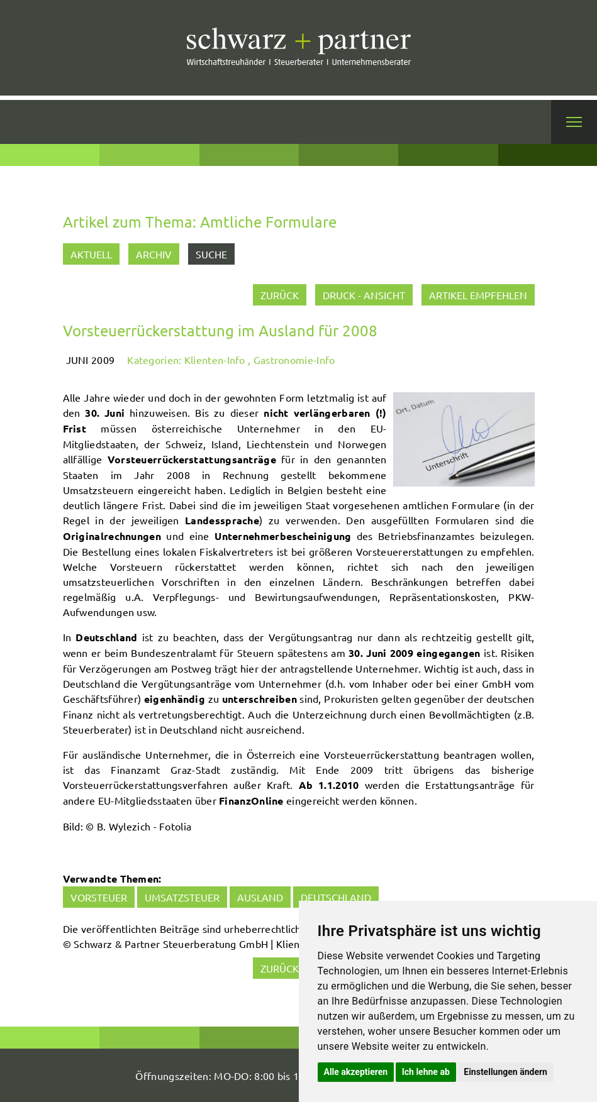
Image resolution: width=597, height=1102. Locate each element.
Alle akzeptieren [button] (356, 1072)
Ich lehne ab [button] (426, 1072)
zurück (279, 295)
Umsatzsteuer (182, 897)
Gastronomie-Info (294, 359)
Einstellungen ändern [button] (505, 1072)
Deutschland (336, 897)
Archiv (154, 254)
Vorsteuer (98, 897)
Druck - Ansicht (364, 295)
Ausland (260, 897)
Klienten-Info (214, 359)
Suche (211, 254)
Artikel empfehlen (478, 295)
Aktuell (91, 254)
